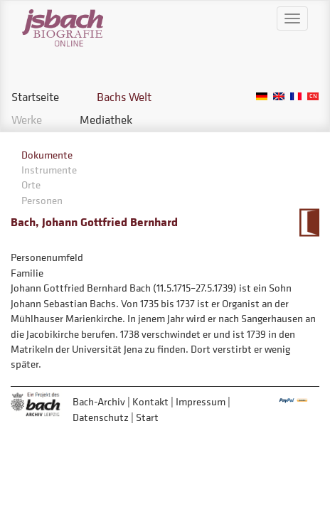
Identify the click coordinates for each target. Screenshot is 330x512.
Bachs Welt (124, 97)
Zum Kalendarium (309, 222)
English (278, 96)
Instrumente (49, 169)
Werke (26, 119)
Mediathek (106, 119)
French (296, 96)
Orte (31, 184)
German (261, 96)
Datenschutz (101, 417)
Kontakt (150, 401)
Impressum (200, 401)
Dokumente (47, 154)
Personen (42, 200)
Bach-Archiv (99, 401)
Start (147, 417)
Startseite (35, 97)
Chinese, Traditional (313, 96)
